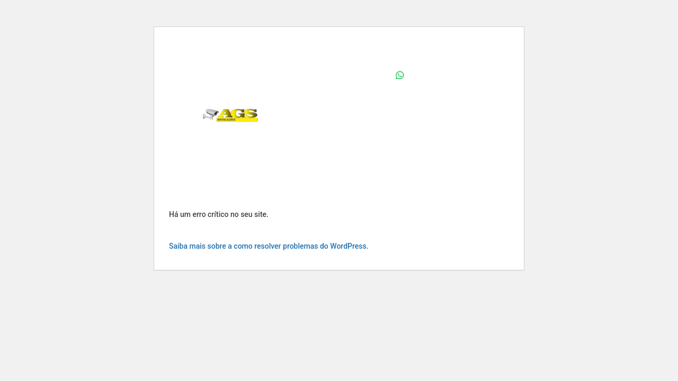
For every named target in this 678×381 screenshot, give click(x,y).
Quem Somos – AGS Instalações (327, 115)
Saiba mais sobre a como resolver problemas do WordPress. (269, 246)
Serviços (319, 155)
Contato (368, 155)
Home (372, 75)
